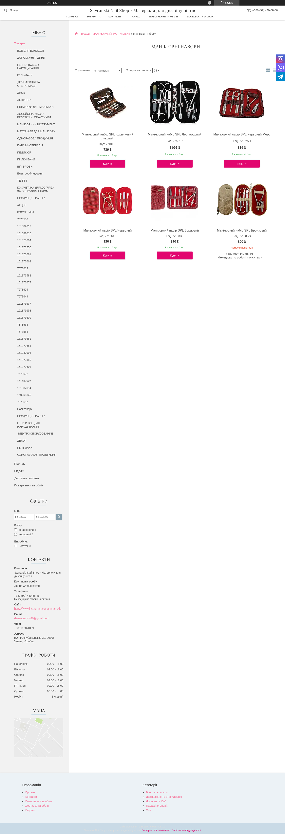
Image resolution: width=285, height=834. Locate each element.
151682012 (24, 226)
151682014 (24, 388)
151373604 (24, 240)
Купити (107, 163)
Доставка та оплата (200, 16)
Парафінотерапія (157, 805)
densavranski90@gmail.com (31, 618)
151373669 (24, 261)
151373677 (24, 282)
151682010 (24, 233)
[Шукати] (5, 10)
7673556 (22, 219)
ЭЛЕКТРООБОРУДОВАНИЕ (35, 433)
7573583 (22, 331)
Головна (72, 16)
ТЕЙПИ (22, 180)
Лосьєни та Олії (156, 801)
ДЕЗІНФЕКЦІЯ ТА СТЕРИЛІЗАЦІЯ (28, 84)
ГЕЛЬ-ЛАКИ (24, 75)
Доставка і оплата (26, 478)
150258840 (24, 395)
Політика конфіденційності (186, 830)
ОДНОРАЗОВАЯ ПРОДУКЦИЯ (36, 454)
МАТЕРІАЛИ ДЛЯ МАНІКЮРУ (36, 131)
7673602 (22, 374)
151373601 (24, 366)
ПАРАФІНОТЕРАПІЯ (30, 145)
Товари (92, 16)
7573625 (22, 289)
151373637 (24, 303)
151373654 (24, 345)
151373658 (24, 310)
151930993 (24, 352)
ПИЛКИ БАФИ (26, 159)
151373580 (24, 359)
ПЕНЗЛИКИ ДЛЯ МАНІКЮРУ (35, 106)
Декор (21, 92)
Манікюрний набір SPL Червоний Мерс (241, 134)
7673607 (22, 402)
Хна (148, 810)
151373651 (24, 338)
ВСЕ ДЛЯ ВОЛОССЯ (30, 50)
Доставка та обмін (37, 805)
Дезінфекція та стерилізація (164, 796)
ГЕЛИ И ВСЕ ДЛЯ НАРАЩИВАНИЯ (28, 424)
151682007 (24, 380)
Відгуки (19, 471)
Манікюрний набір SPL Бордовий (174, 230)
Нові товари (24, 409)
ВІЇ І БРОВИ (24, 166)
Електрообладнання (30, 173)
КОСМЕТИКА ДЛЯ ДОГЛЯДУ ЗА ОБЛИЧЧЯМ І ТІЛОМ (35, 189)
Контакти (114, 16)
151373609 (24, 317)
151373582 (24, 275)
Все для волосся (156, 792)
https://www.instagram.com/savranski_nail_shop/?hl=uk (38, 608)
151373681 (24, 254)
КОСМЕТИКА (25, 212)
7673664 (22, 268)
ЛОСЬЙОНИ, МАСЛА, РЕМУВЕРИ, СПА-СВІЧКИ (34, 115)
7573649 (22, 296)
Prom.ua (161, 826)
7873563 (22, 324)
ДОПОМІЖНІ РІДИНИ (31, 57)
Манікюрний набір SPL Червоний (107, 230)
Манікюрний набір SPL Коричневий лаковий (107, 136)
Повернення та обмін (163, 16)
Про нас (135, 16)
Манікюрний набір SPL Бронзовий (242, 230)
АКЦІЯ (21, 205)
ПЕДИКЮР (24, 152)
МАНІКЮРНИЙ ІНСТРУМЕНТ (36, 124)
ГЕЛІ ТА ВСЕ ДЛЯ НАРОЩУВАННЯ (28, 66)
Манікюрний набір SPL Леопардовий (174, 134)
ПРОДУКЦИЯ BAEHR (31, 198)
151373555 (24, 247)
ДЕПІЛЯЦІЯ (24, 99)
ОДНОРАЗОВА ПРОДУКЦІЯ (35, 138)
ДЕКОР (22, 440)
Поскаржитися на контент (156, 830)
